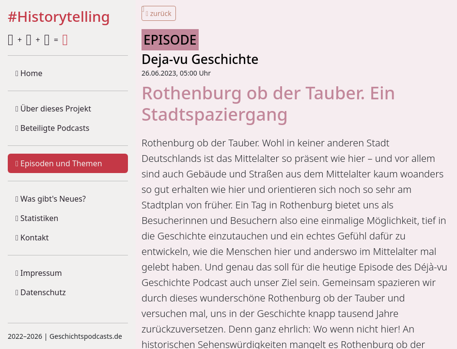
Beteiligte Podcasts (52, 128)
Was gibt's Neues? (51, 198)
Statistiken (37, 218)
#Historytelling (59, 17)
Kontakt (32, 237)
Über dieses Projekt (53, 108)
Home (29, 73)
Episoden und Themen (59, 163)
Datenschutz (41, 292)
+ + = (38, 40)
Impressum (39, 273)
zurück (159, 13)
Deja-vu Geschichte (200, 59)
